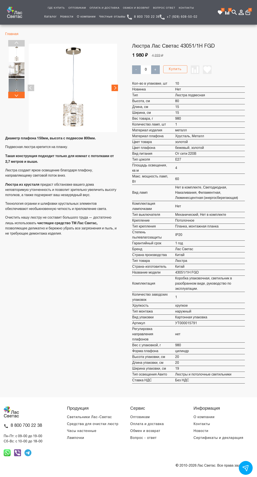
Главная (11, 34)
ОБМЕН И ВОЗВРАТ (136, 8)
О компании (86, 16)
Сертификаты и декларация (218, 438)
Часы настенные (81, 431)
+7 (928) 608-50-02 (182, 17)
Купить (175, 69)
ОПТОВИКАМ (77, 8)
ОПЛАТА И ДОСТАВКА (104, 8)
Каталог (50, 16)
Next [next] (16, 95)
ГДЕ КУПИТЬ (56, 8)
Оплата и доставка (147, 424)
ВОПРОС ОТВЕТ (164, 8)
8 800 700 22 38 (147, 17)
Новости (66, 16)
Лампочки (75, 438)
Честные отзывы (112, 16)
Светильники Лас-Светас (89, 417)
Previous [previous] (16, 43)
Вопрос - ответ (143, 438)
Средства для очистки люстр (92, 424)
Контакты (202, 424)
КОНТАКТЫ (186, 8)
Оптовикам (140, 417)
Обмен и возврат (145, 431)
